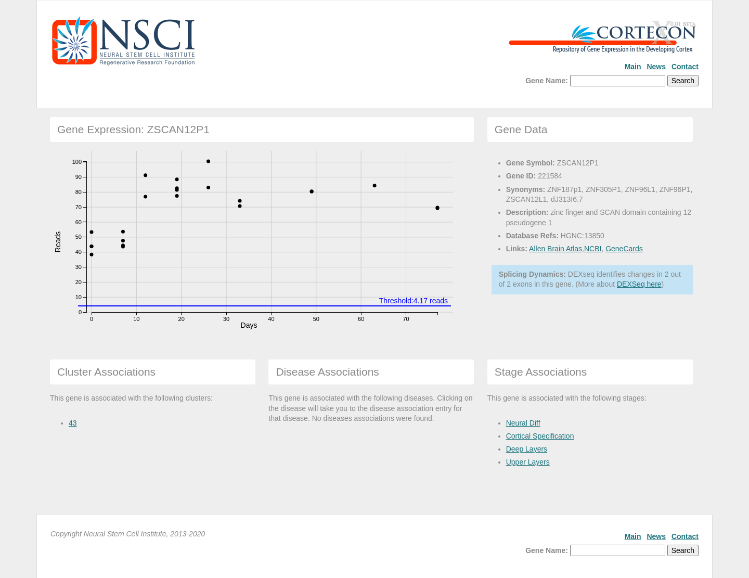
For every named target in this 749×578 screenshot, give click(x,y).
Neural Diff (523, 423)
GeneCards (624, 249)
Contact (685, 66)
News (656, 66)
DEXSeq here (639, 284)
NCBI (592, 249)
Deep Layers (526, 449)
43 (73, 423)
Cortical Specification (540, 436)
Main (633, 66)
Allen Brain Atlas (555, 249)
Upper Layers (528, 462)
